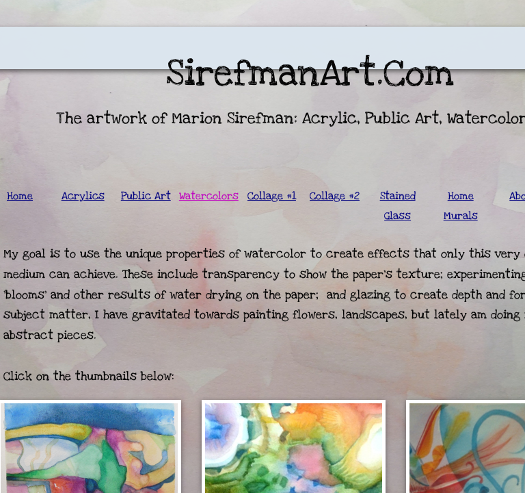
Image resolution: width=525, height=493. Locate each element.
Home (20, 196)
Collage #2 (335, 196)
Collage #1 (271, 196)
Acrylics (83, 196)
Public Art (146, 196)
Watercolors (209, 196)
